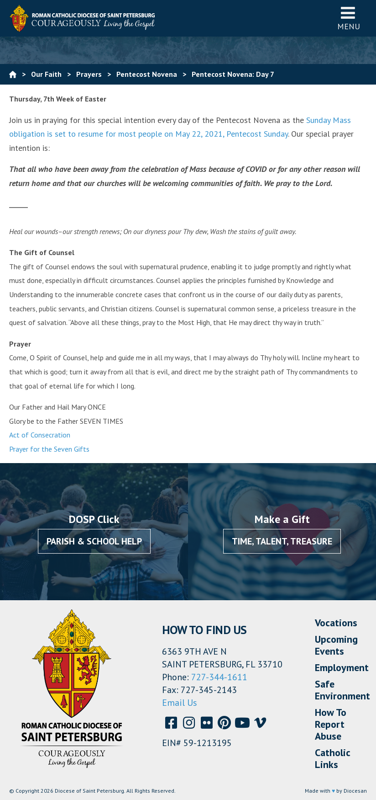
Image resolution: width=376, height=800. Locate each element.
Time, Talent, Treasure (282, 541)
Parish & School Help (94, 541)
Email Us (179, 703)
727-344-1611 (219, 677)
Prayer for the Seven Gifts (49, 448)
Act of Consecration (39, 434)
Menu (348, 18)
